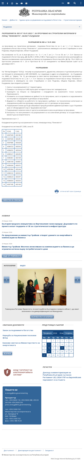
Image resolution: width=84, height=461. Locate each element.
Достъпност (9, 450)
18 (66, 348)
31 (62, 355)
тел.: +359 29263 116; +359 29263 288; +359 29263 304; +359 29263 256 (22, 401)
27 (44, 355)
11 (66, 344)
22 (53, 351)
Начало (4, 20)
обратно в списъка (12, 200)
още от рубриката (12, 256)
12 (71, 344)
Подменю (7, 27)
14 (49, 348)
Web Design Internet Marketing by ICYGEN (65, 459)
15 (53, 348)
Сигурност (49, 450)
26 (71, 351)
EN (63, 3)
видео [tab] (22, 265)
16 (58, 348)
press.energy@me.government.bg (18, 405)
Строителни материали (73, 20)
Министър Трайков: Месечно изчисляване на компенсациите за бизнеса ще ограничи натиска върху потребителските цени (38, 247)
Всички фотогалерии (42, 317)
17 (62, 348)
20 (44, 351)
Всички (7, 353)
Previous (6, 280)
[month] (61, 333)
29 (53, 355)
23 (58, 351)
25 (66, 351)
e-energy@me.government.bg (16, 393)
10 (62, 344)
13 (44, 348)
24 (62, 351)
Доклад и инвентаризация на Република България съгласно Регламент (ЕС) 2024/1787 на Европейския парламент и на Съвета (62, 376)
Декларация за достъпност (29, 450)
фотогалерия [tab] (9, 265)
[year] (55, 333)
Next (77, 280)
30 (58, 355)
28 (49, 355)
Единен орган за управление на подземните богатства (40, 20)
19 (71, 348)
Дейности (13, 20)
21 (49, 351)
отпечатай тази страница (68, 191)
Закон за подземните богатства (18, 330)
